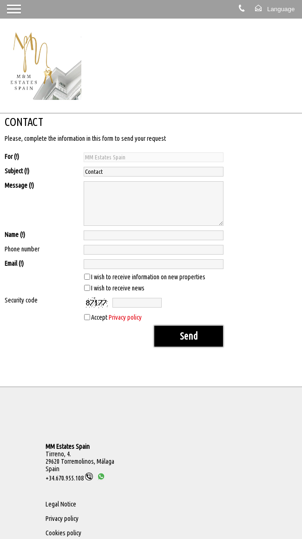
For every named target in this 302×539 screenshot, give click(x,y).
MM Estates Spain (68, 446)
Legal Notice (61, 504)
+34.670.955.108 (69, 478)
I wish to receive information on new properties (148, 277)
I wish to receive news (117, 288)
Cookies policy (63, 533)
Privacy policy (125, 317)
